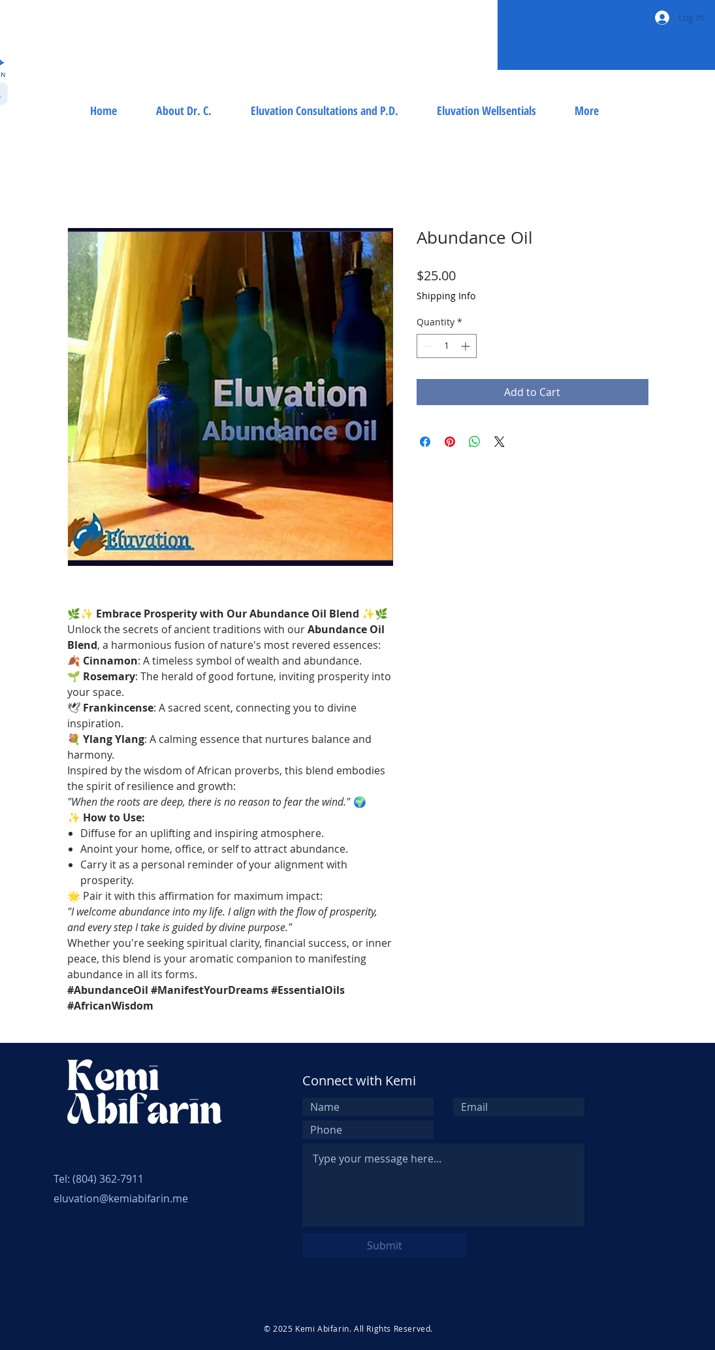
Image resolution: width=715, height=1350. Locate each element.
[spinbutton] (446, 346)
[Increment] (466, 346)
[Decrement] (427, 346)
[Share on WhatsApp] (475, 442)
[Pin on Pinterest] (450, 442)
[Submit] (384, 1245)
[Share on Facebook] (425, 442)
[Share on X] (499, 442)
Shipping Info (446, 295)
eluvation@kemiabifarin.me (121, 1198)
